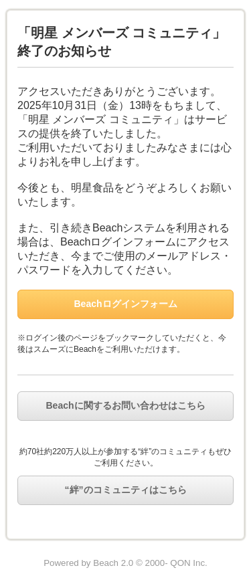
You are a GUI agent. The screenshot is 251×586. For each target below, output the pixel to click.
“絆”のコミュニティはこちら (126, 489)
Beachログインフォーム (125, 303)
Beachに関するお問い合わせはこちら (125, 405)
